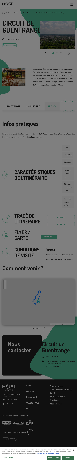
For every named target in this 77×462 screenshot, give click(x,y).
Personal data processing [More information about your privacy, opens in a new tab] (44, 456)
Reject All (68, 460)
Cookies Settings (8, 460)
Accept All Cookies (53, 460)
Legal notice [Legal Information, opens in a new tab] (56, 456)
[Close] (74, 452)
